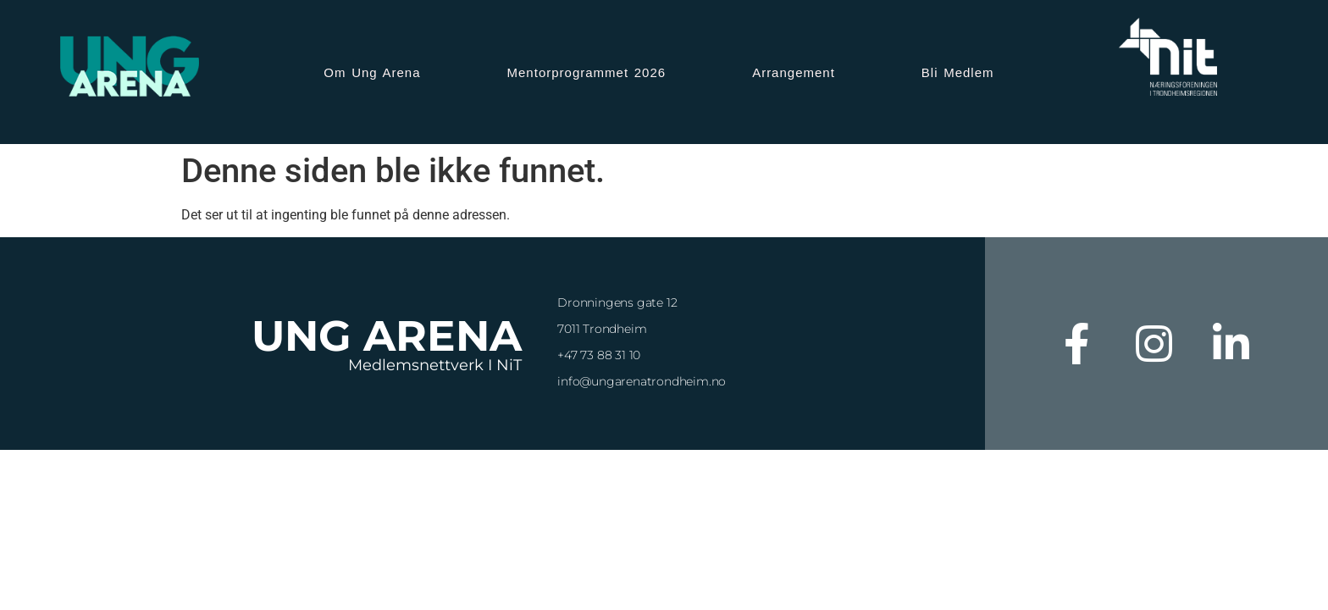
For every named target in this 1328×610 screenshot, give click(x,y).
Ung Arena (387, 336)
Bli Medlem (957, 72)
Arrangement (793, 72)
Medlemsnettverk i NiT (435, 365)
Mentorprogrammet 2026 (587, 72)
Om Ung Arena (372, 72)
